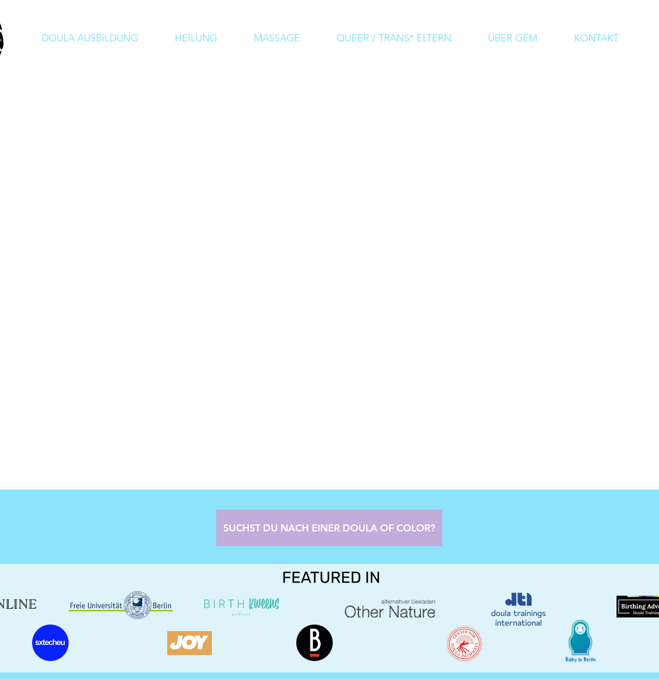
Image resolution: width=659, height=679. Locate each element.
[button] (512, 38)
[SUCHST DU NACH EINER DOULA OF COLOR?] (329, 528)
